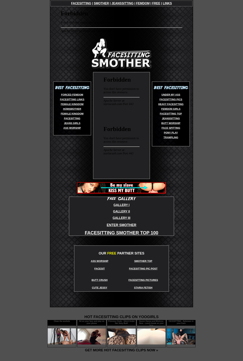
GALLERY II (121, 211)
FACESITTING (81, 3)
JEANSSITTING (122, 3)
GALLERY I (121, 205)
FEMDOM (143, 3)
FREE (156, 3)
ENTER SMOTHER (121, 225)
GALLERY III (121, 218)
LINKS (167, 3)
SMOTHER (101, 3)
